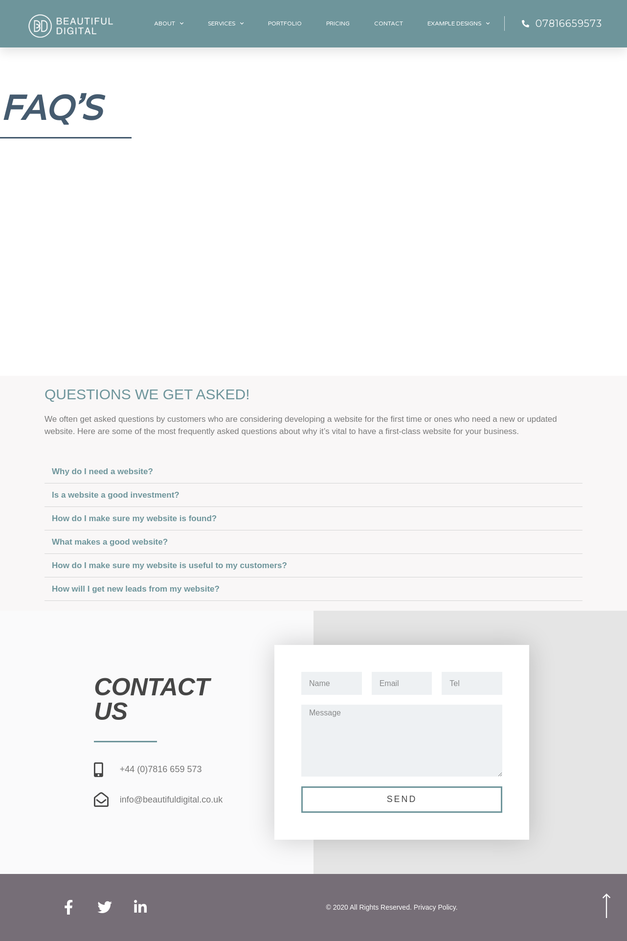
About (168, 23)
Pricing (338, 23)
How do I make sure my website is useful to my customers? (169, 565)
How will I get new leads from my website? (136, 589)
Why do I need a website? (102, 471)
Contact (388, 23)
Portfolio (285, 23)
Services (226, 23)
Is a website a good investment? (115, 495)
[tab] (313, 471)
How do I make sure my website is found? (134, 518)
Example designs (458, 23)
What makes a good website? (110, 542)
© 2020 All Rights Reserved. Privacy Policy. (392, 908)
